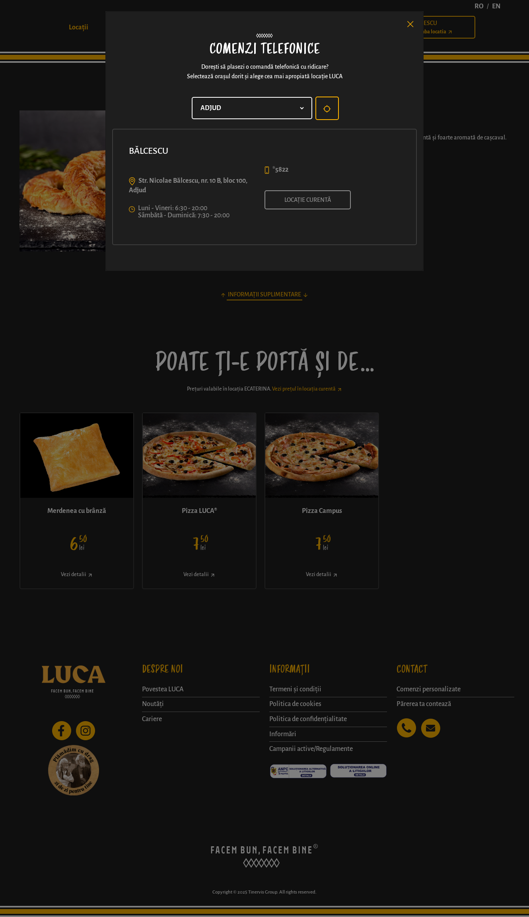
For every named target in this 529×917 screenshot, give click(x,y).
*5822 (280, 169)
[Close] (410, 24)
